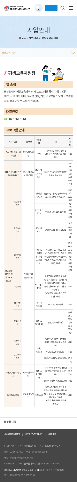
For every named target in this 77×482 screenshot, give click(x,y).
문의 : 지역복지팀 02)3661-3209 (19, 475)
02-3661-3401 (16, 451)
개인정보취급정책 (12, 433)
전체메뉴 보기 (71, 8)
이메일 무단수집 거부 (34, 433)
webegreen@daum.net (21, 457)
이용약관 (52, 433)
